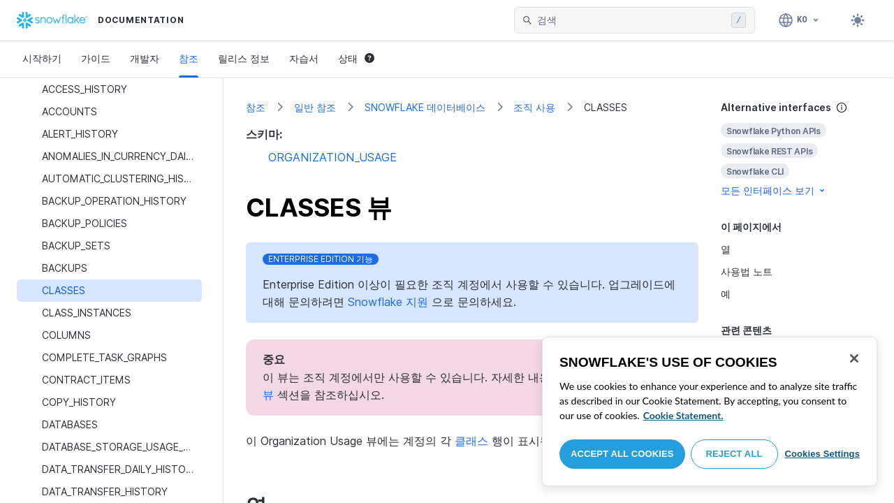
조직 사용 (534, 107)
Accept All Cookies (622, 454)
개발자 (144, 58)
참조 (188, 58)
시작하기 (41, 58)
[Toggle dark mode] (858, 20)
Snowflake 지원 (388, 302)
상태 (356, 58)
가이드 (95, 58)
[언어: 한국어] (799, 20)
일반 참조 (315, 107)
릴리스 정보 (244, 58)
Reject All (734, 454)
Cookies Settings (822, 454)
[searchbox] (631, 20)
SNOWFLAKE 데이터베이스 (425, 107)
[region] (709, 411)
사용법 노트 (746, 271)
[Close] (854, 358)
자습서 (303, 58)
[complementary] (796, 149)
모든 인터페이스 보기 (774, 190)
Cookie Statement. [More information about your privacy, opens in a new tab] (683, 415)
